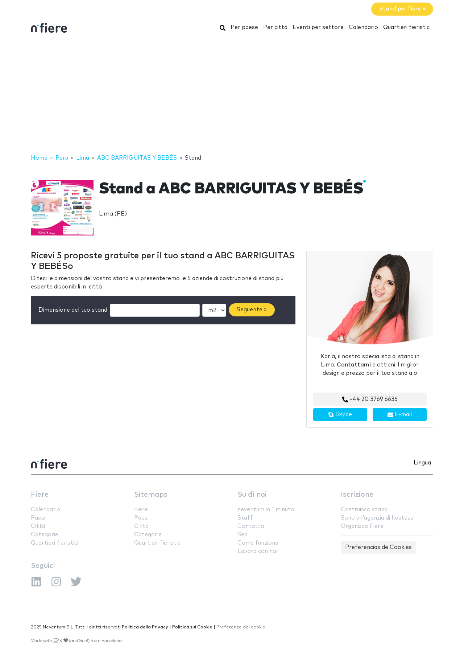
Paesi (38, 518)
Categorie (44, 534)
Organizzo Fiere (362, 526)
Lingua (422, 463)
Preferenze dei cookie (240, 627)
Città (38, 526)
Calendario (363, 27)
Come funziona (257, 543)
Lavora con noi (257, 551)
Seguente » (252, 309)
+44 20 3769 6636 (370, 399)
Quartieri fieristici (407, 27)
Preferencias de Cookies (378, 547)
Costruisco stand (364, 509)
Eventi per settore (318, 27)
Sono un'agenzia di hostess (377, 518)
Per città (275, 27)
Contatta (250, 526)
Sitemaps (150, 494)
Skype (340, 415)
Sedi (243, 534)
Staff (245, 518)
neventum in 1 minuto (265, 509)
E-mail (400, 415)
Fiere (40, 494)
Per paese (244, 27)
